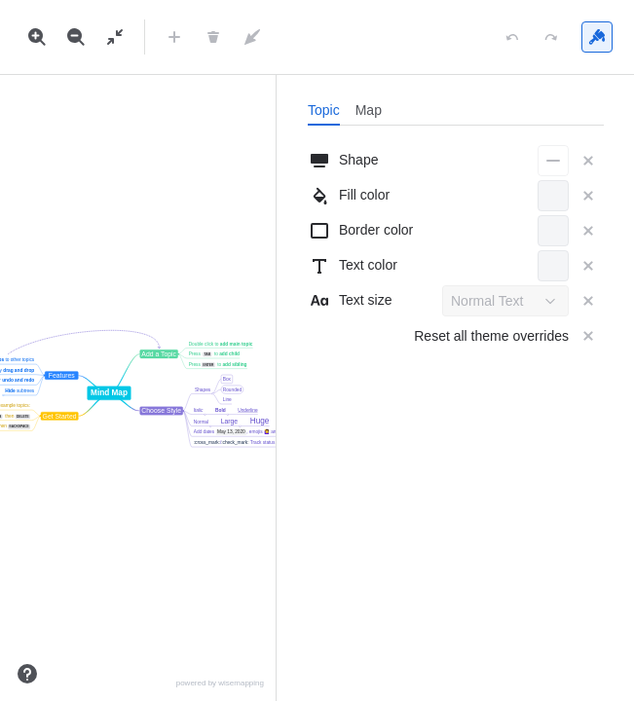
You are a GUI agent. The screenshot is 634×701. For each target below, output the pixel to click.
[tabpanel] (456, 248)
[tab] (324, 110)
